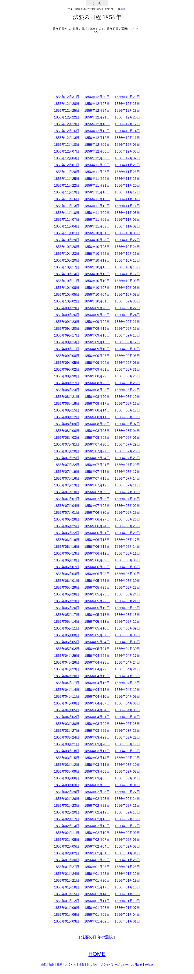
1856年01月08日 (97, 908)
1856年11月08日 (127, 213)
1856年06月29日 (127, 512)
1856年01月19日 (127, 880)
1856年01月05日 (97, 914)
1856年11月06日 (97, 219)
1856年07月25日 (66, 458)
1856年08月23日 (97, 390)
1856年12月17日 (127, 124)
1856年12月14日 (127, 131)
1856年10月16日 (97, 267)
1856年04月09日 (127, 696)
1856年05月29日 (66, 587)
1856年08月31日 (127, 369)
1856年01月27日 (66, 867)
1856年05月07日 (97, 635)
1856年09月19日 (97, 328)
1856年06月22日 (66, 533)
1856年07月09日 (97, 492)
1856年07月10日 (66, 492)
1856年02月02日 (66, 853)
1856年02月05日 (66, 846)
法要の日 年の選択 (97, 937)
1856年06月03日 (97, 574)
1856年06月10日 (66, 560)
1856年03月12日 (66, 765)
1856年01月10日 (127, 901)
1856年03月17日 (97, 751)
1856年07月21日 (97, 465)
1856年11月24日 (97, 179)
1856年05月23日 (66, 601)
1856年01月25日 (127, 867)
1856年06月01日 (66, 581)
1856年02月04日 (97, 846)
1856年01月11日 (97, 901)
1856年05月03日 (127, 642)
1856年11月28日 (66, 172)
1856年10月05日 (66, 294)
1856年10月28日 (97, 240)
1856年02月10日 (97, 833)
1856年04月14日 (66, 690)
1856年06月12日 (97, 553)
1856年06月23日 (127, 526)
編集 (52, 964)
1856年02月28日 (97, 792)
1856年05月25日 (97, 594)
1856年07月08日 (127, 492)
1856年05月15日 (127, 615)
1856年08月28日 (127, 376)
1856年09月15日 (127, 335)
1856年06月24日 (97, 526)
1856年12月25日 (66, 110)
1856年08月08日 (97, 424)
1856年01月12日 (66, 901)
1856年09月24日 (127, 315)
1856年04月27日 (127, 656)
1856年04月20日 (66, 676)
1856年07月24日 (97, 458)
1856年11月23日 (127, 179)
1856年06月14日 (127, 547)
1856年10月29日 (66, 240)
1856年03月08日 (97, 771)
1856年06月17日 (127, 540)
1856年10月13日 (97, 274)
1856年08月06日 (66, 431)
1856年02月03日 (127, 846)
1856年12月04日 (66, 158)
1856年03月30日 (66, 724)
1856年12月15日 (97, 131)
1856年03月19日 (127, 744)
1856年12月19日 (66, 124)
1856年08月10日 (127, 417)
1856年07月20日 (127, 465)
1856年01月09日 (66, 908)
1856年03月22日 (127, 737)
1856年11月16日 (66, 199)
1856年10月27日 (127, 240)
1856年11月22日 (66, 185)
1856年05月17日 (66, 615)
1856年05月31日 (97, 581)
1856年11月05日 (127, 219)
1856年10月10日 (97, 281)
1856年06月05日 (127, 567)
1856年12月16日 (66, 131)
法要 (81, 964)
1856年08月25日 (127, 383)
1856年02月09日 (127, 833)
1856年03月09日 (66, 771)
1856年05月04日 (97, 642)
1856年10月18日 (127, 260)
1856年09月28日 (97, 308)
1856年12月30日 (97, 97)
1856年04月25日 (97, 662)
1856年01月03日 (66, 921)
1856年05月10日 (97, 628)
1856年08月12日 (66, 417)
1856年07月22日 (66, 465)
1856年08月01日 (127, 437)
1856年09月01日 (97, 369)
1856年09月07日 (97, 356)
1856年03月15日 (66, 758)
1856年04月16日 (97, 683)
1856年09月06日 (127, 356)
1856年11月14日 (127, 199)
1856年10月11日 (66, 281)
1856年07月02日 (127, 506)
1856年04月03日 (127, 710)
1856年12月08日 (127, 144)
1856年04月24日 (127, 662)
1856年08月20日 (97, 397)
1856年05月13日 (97, 621)
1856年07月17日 (127, 472)
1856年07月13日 (66, 485)
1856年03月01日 (127, 785)
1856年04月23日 (66, 669)
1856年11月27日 (97, 172)
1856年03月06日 (66, 778)
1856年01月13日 (127, 894)
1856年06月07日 (66, 567)
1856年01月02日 (97, 921)
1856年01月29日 (97, 860)
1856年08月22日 (127, 390)
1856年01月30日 (66, 860)
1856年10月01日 (97, 301)
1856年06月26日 (127, 519)
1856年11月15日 (97, 199)
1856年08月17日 (97, 403)
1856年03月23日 (97, 737)
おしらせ (92, 964)
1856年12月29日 (127, 97)
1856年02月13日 (97, 826)
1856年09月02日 (66, 369)
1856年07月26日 (127, 451)
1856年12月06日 (97, 151)
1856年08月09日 (66, 424)
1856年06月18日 (97, 540)
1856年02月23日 (66, 805)
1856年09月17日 (66, 335)
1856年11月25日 (66, 179)
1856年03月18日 (66, 751)
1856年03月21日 (66, 744)
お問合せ (136, 964)
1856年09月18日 (127, 328)
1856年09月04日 (97, 363)
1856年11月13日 (66, 206)
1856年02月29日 (66, 792)
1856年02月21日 (127, 805)
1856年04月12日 (127, 690)
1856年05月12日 (127, 621)
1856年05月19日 (97, 608)
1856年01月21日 (66, 880)
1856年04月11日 (66, 696)
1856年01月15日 (66, 894)
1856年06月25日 (66, 526)
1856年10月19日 (97, 260)
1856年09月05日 (66, 363)
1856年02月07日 (97, 840)
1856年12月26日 (127, 104)
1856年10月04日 (97, 294)
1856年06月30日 (97, 512)
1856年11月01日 (66, 233)
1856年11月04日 (66, 226)
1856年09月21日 (127, 322)
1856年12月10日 (66, 144)
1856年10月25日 (97, 247)
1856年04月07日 (97, 703)
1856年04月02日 (66, 717)
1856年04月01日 (97, 717)
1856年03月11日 (97, 765)
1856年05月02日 (66, 649)
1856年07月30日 (97, 444)
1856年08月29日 (97, 376)
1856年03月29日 (97, 724)
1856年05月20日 (66, 608)
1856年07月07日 (66, 499)
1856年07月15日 (97, 478)
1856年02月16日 (97, 819)
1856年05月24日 (127, 594)
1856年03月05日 (97, 778)
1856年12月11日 (127, 138)
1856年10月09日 (127, 281)
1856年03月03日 (66, 785)
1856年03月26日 (97, 730)
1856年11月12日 (97, 206)
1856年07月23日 (127, 458)
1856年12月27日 (97, 104)
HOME (97, 954)
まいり (97, 3)
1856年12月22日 (66, 117)
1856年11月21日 (97, 185)
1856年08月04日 (127, 431)
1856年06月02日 (127, 574)
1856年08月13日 (127, 410)
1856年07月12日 (97, 485)
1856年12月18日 (97, 124)
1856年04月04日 (97, 710)
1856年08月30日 (66, 376)
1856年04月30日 (127, 649)
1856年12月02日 (127, 158)
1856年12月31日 (66, 97)
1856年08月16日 (127, 403)
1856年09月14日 (66, 342)
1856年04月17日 (66, 683)
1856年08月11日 (97, 417)
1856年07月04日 (66, 506)
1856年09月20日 (66, 328)
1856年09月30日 (127, 301)
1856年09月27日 (127, 308)
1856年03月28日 (127, 724)
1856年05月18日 (127, 608)
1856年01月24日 (66, 874)
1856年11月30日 (97, 165)
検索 (60, 964)
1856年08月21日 (66, 397)
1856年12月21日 (97, 117)
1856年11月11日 (127, 206)
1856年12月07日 (66, 151)
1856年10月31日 (97, 233)
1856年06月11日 (127, 553)
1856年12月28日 (66, 104)
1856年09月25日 (97, 315)
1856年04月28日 (97, 656)
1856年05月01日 (97, 649)
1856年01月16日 (127, 887)
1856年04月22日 (97, 669)
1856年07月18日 (97, 472)
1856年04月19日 (97, 676)
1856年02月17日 (66, 819)
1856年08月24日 (66, 390)
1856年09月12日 (127, 342)
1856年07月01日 (66, 512)
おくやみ (70, 964)
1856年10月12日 (127, 274)
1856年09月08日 (66, 356)
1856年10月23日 (66, 254)
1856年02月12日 (127, 826)
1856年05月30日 (127, 581)
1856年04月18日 (127, 676)
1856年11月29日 (127, 165)
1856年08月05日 (97, 431)
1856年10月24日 (127, 247)
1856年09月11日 (66, 349)
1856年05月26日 (66, 594)
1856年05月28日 (97, 587)
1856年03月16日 (127, 751)
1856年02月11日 (66, 833)
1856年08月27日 (66, 383)
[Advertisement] (97, 63)
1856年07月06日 (97, 499)
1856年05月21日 (127, 601)
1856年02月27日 (127, 792)
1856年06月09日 (97, 560)
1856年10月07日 (97, 288)
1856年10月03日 (127, 294)
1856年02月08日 (66, 840)
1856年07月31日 (66, 444)
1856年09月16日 (97, 335)
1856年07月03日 (97, 506)
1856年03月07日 (127, 771)
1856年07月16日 (66, 478)
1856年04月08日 (66, 703)
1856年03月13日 (127, 758)
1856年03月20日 (97, 744)
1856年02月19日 (97, 812)
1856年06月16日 (66, 547)
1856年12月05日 (127, 151)
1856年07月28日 (66, 451)
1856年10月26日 (66, 247)
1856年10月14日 (66, 274)
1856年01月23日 (97, 874)
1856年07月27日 (97, 451)
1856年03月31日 (127, 717)
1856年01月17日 (97, 887)
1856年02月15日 (127, 819)
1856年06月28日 (66, 519)
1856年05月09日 (127, 628)
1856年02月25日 (97, 799)
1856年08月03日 (66, 437)
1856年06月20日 (127, 533)
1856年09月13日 (97, 342)
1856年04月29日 (66, 656)
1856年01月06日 (66, 914)
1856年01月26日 (97, 867)
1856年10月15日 (127, 267)
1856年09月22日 (97, 322)
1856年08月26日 (97, 383)
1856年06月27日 (97, 519)
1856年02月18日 (127, 812)
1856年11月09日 (97, 213)
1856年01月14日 (97, 894)
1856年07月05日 (127, 499)
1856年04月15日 (127, 683)
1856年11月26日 (127, 172)
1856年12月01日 (66, 165)
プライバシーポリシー (114, 964)
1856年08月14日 (97, 410)
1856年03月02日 (97, 785)
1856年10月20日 (66, 260)
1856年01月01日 (127, 921)
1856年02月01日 (97, 853)
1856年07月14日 (127, 478)
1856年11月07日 (66, 219)
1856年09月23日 (66, 322)
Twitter (149, 964)
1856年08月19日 (127, 397)
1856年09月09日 (127, 349)
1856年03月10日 (127, 765)
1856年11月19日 (66, 192)
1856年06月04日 (66, 574)
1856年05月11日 (66, 628)
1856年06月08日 (127, 560)
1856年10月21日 (127, 254)
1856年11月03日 (97, 226)
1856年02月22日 (97, 805)
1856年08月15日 (66, 410)
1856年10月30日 (127, 233)
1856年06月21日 (97, 533)
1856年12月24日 (97, 110)
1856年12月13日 (66, 138)
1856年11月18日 (97, 192)
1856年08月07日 (127, 424)
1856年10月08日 (66, 288)
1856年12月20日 (127, 117)
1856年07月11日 (127, 485)
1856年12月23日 (127, 110)
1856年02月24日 (127, 799)
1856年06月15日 (97, 547)
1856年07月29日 (127, 444)
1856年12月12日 (97, 138)
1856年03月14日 (97, 758)
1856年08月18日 (66, 403)
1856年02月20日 (66, 812)
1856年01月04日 (127, 914)
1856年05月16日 (97, 615)
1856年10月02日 (66, 301)
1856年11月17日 (127, 192)
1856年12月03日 (97, 158)
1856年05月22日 (97, 601)
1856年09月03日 (127, 363)
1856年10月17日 (66, 267)
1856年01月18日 (66, 887)
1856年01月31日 (127, 853)
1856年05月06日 (127, 635)
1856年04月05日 (66, 710)
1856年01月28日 (127, 860)
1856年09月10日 (97, 349)
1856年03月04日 (127, 778)
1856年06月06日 (97, 567)
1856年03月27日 (66, 730)
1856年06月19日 (66, 540)
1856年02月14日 (66, 826)
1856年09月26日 (66, 315)
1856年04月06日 (127, 703)
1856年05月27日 (127, 587)
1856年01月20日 (97, 880)
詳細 (124, 8)
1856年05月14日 (66, 621)
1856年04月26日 (66, 662)
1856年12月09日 (97, 144)
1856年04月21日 (127, 669)
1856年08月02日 (97, 437)
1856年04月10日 (97, 696)
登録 (44, 964)
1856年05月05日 (66, 642)
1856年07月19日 (66, 472)
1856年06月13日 (66, 553)
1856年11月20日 (127, 185)
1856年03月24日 (66, 737)
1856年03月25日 (127, 730)
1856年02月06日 (127, 840)
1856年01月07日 (127, 908)
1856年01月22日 (127, 874)
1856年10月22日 (97, 254)
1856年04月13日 (97, 690)
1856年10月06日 (127, 288)
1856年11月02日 (127, 226)
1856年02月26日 (66, 799)
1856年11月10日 (66, 213)
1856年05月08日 (66, 635)
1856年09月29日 (66, 308)
